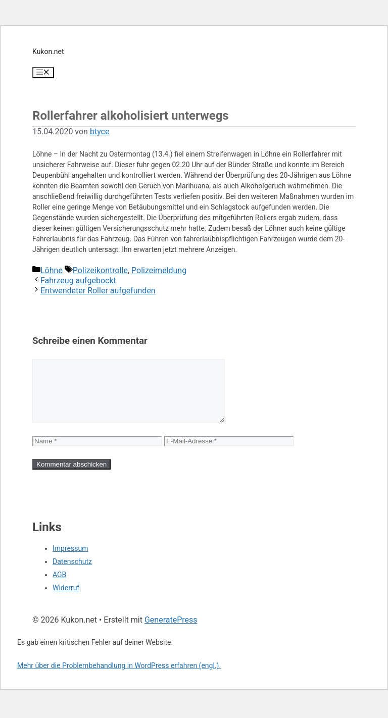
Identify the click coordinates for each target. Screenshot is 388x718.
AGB (59, 587)
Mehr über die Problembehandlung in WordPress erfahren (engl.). (119, 678)
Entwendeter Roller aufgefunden (98, 290)
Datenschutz (72, 574)
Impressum (70, 560)
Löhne (51, 270)
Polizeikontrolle (100, 270)
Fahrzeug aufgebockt (78, 280)
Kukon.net (48, 51)
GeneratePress (171, 632)
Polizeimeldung (158, 270)
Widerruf (66, 600)
